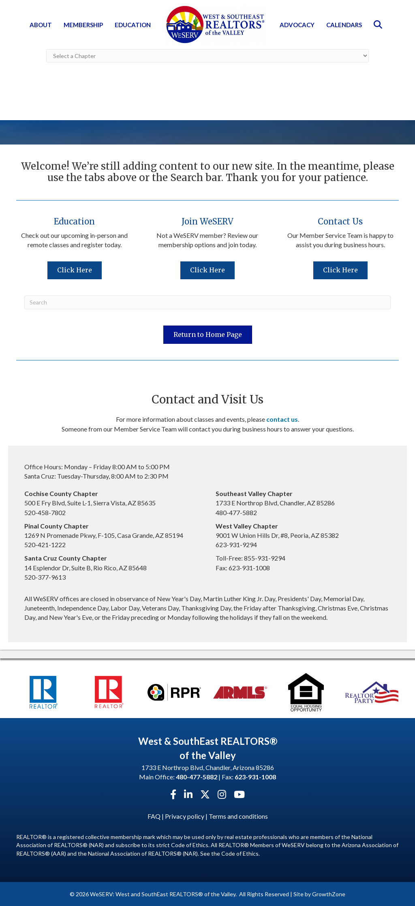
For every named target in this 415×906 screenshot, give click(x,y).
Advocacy (297, 24)
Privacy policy (184, 816)
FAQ (154, 816)
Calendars (344, 24)
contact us (282, 419)
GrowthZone (328, 893)
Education (133, 24)
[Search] (207, 302)
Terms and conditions (238, 816)
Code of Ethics (240, 853)
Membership (83, 24)
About (41, 24)
